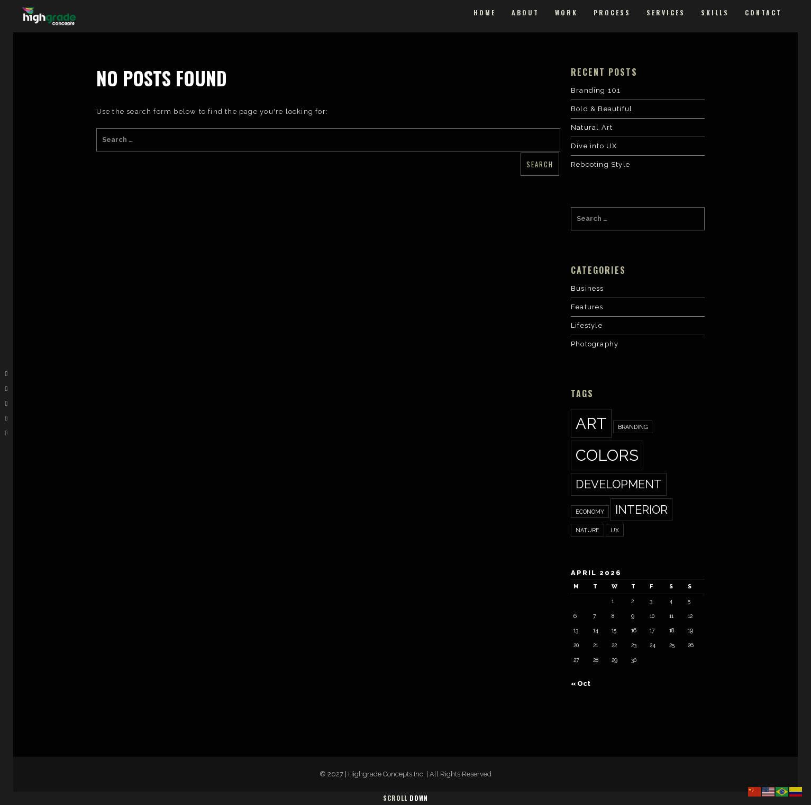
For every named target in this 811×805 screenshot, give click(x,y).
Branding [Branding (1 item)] (633, 427)
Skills (715, 12)
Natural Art (592, 127)
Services (665, 12)
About (525, 12)
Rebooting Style (600, 164)
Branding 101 (596, 90)
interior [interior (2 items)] (641, 509)
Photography (594, 344)
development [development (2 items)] (619, 484)
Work (566, 12)
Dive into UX (594, 146)
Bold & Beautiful (601, 109)
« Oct (580, 683)
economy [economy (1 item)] (590, 511)
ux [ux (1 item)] (614, 530)
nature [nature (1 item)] (587, 530)
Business (587, 288)
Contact (763, 12)
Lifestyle (587, 325)
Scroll (405, 797)
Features (587, 307)
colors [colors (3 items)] (607, 455)
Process (612, 12)
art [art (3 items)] (591, 423)
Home (484, 12)
